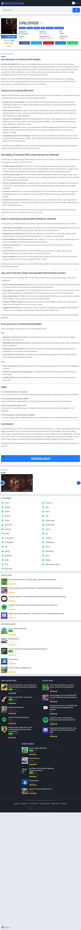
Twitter (35, 43)
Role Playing (59, 28)
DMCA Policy (55, 803)
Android (26, 19)
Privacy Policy (34, 803)
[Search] (40, 10)
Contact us (24, 803)
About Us (17, 803)
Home (21, 19)
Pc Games (50, 28)
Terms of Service (44, 803)
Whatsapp (72, 43)
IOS (43, 28)
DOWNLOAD (25, 458)
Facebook (24, 43)
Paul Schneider (23, 34)
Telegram (60, 43)
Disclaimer (63, 803)
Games (37, 28)
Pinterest (48, 43)
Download (8, 36)
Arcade (30, 28)
